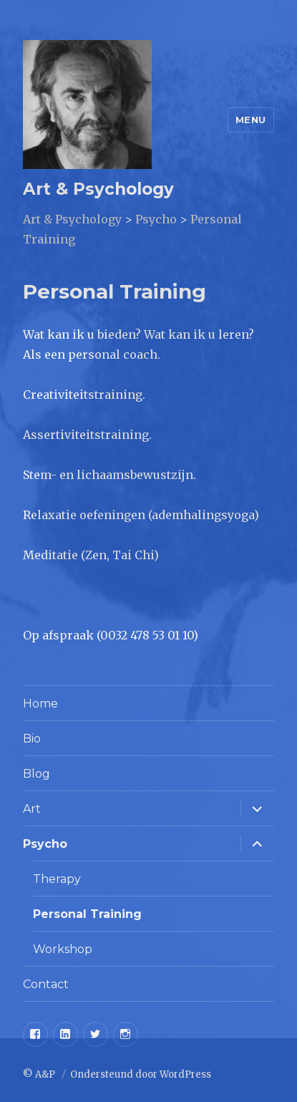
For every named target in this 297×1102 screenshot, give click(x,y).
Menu (250, 119)
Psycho (45, 844)
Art (32, 809)
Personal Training (87, 914)
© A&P (40, 1074)
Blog (36, 773)
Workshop (62, 949)
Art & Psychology (98, 189)
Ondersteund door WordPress (140, 1074)
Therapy (57, 879)
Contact (46, 984)
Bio (32, 738)
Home (40, 703)
